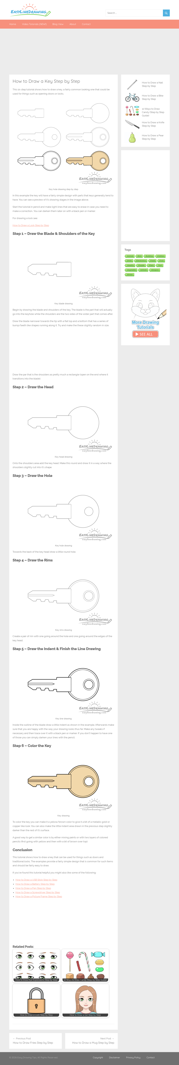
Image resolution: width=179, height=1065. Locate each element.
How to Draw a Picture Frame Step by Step (39, 896)
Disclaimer (114, 1057)
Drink (129, 261)
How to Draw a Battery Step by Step (35, 884)
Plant (151, 265)
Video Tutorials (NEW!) (34, 24)
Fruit (161, 261)
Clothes (160, 256)
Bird (139, 256)
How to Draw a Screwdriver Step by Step (38, 892)
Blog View (57, 24)
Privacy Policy (133, 1057)
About (73, 24)
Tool (160, 265)
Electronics (141, 261)
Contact (86, 24)
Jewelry (130, 265)
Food (152, 261)
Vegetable (131, 270)
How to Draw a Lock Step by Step (31, 225)
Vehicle (143, 270)
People (141, 265)
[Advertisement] (89, 51)
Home (12, 24)
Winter (130, 274)
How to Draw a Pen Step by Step (33, 888)
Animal (130, 256)
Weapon (155, 270)
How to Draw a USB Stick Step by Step (36, 879)
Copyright (98, 1057)
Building (149, 256)
